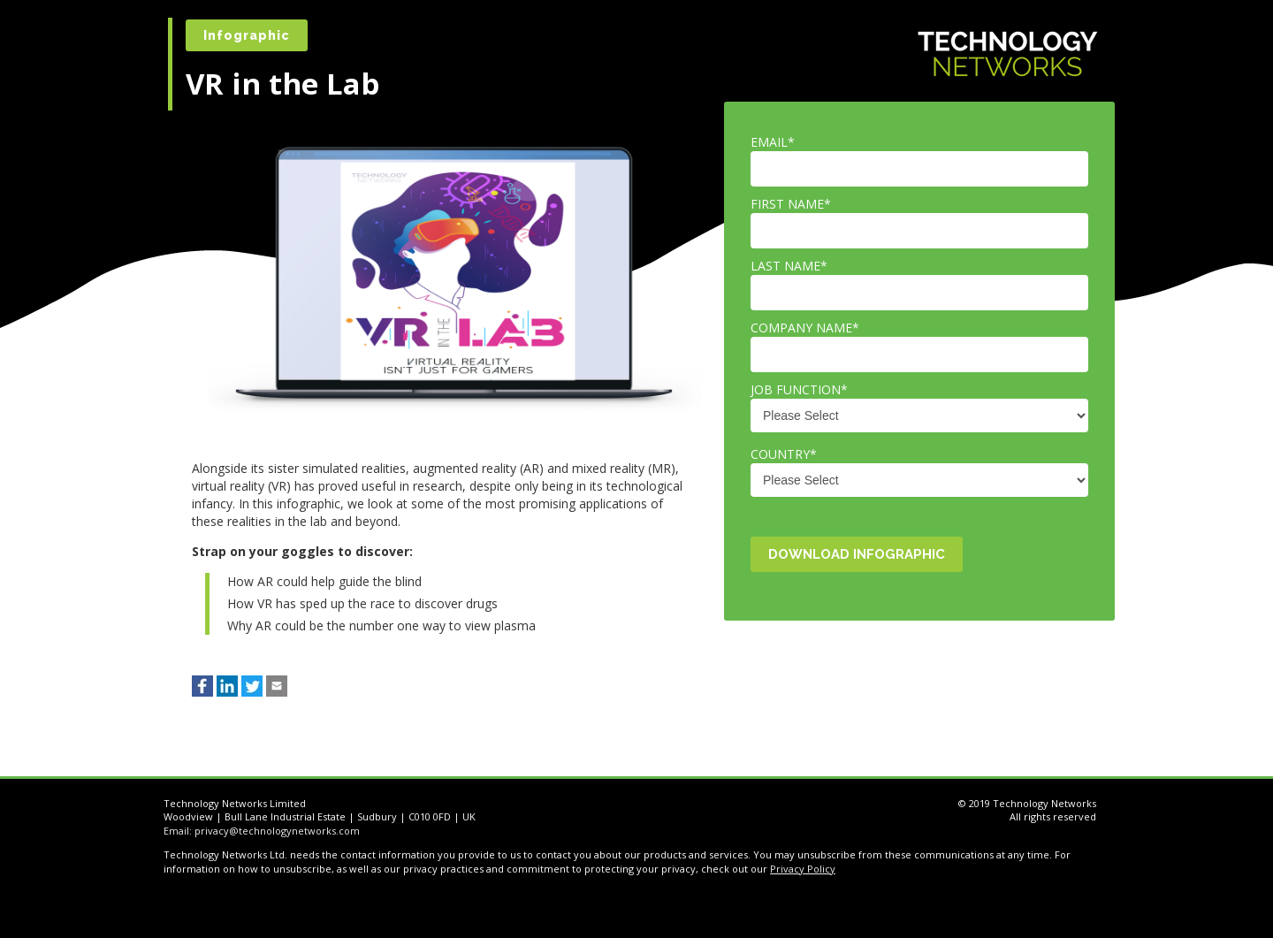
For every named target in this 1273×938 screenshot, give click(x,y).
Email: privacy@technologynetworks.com (262, 830)
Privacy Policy (802, 868)
